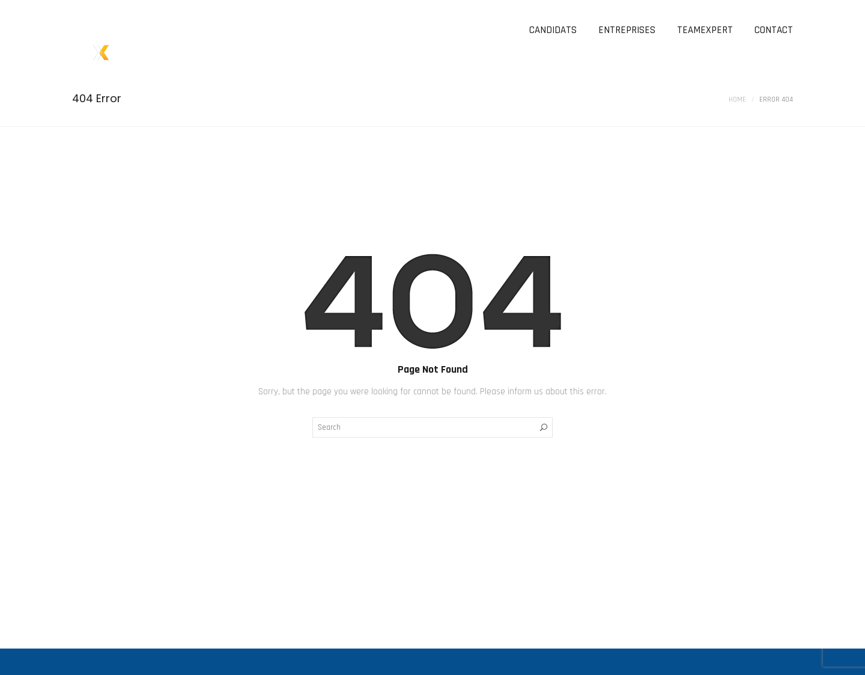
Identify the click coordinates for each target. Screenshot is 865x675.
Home (737, 99)
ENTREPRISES (626, 30)
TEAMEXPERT (705, 30)
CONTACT (773, 30)
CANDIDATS (553, 30)
